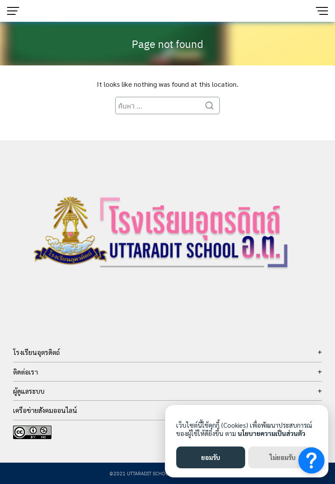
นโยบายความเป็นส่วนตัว (271, 433)
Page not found (167, 43)
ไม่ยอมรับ (283, 457)
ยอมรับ (210, 457)
